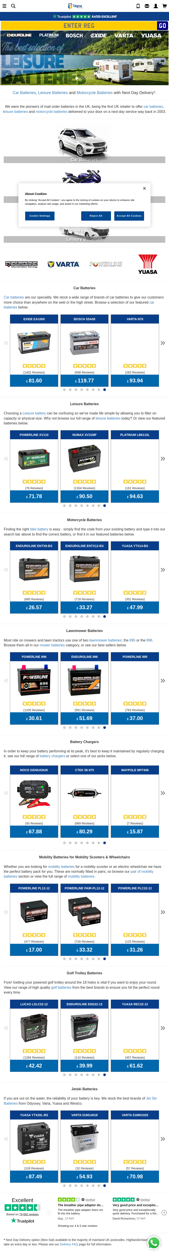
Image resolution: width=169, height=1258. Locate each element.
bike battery (39, 518)
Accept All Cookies (129, 216)
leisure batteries (15, 112)
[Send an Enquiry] (147, 6)
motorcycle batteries (51, 112)
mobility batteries (61, 838)
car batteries (153, 106)
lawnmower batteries (105, 623)
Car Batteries (24, 93)
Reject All (96, 216)
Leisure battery (34, 407)
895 (132, 623)
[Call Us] (138, 6)
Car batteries (14, 297)
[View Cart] (164, 6)
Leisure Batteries (53, 93)
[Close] (144, 188)
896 (149, 623)
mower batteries (52, 628)
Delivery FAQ (69, 1198)
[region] (84, 205)
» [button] (162, 340)
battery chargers (52, 733)
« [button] (6, 340)
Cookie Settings (39, 216)
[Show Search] (13, 6)
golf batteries (61, 953)
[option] (84, 58)
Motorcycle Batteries (95, 93)
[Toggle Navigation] (4, 6)
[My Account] (155, 6)
